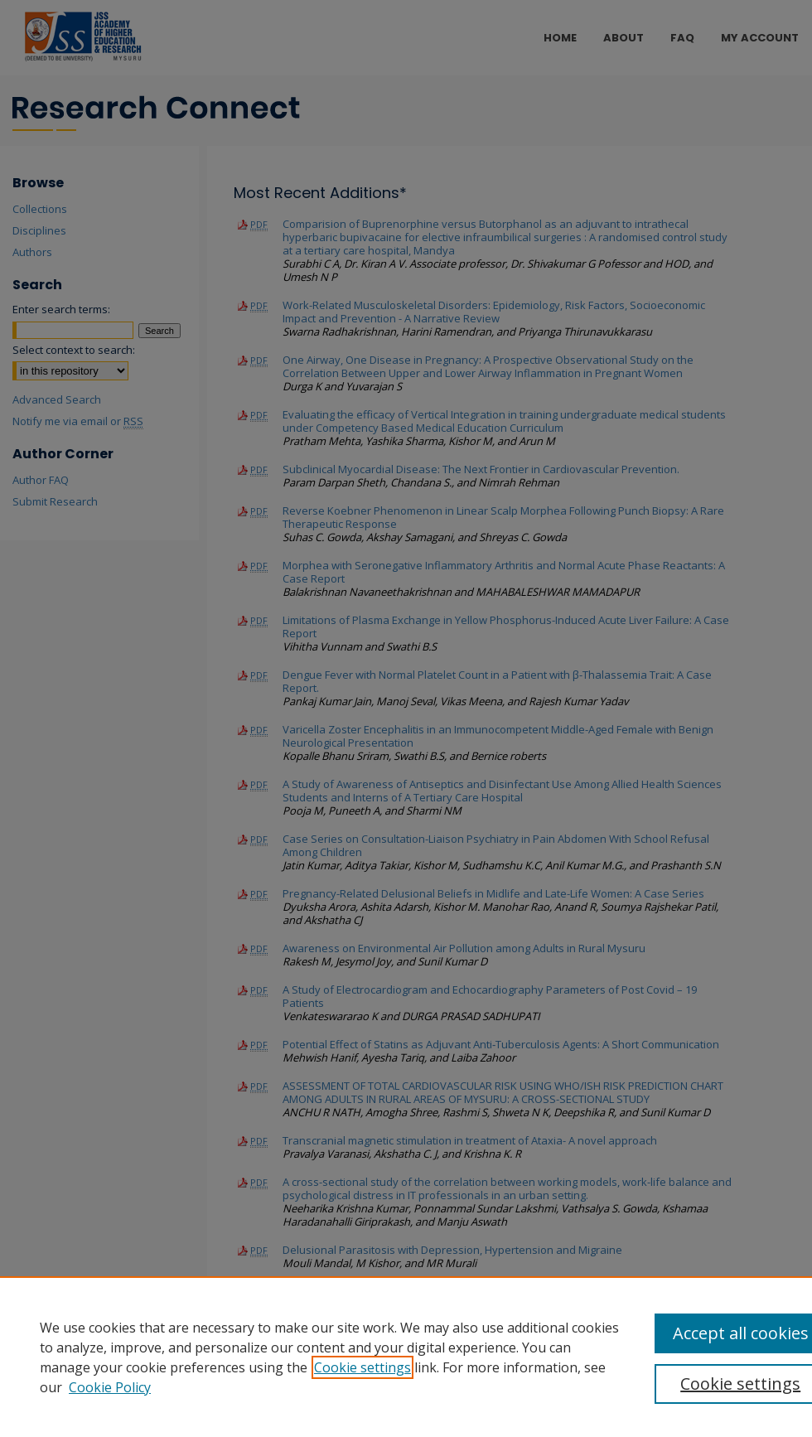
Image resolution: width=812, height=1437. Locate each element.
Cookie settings (362, 1367)
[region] (406, 1356)
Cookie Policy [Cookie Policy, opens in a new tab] (110, 1387)
